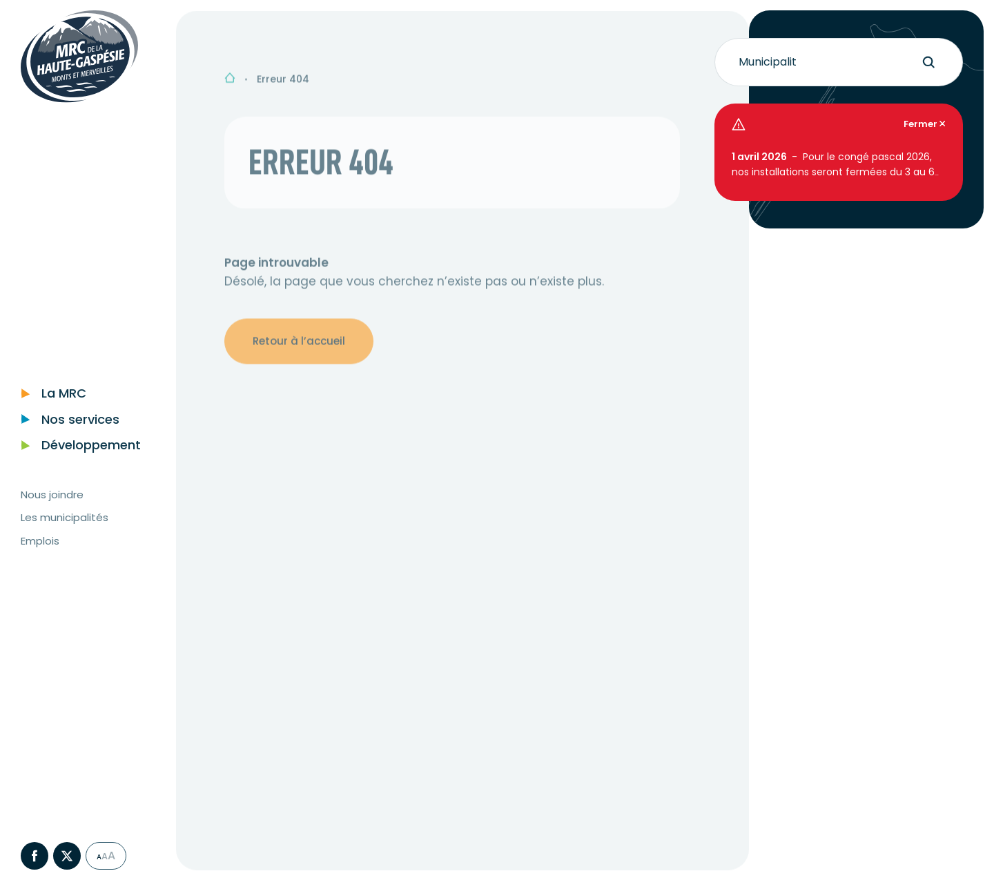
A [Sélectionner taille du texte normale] (99, 871)
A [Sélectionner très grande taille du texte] (111, 870)
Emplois (40, 555)
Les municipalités (64, 532)
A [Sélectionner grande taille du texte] (104, 870)
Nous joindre (52, 509)
